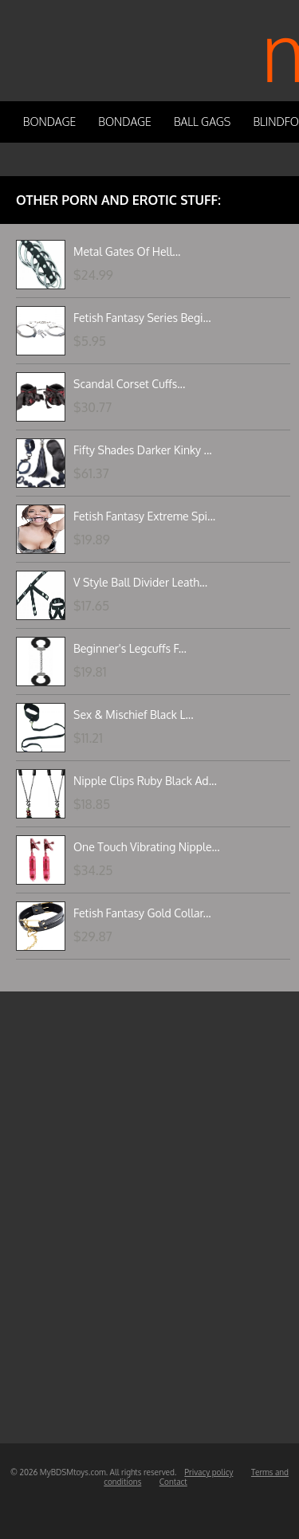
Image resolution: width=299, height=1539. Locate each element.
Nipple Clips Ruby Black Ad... (145, 780)
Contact (173, 1481)
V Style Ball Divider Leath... (140, 582)
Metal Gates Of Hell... (126, 251)
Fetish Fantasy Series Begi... (142, 317)
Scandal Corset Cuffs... (129, 384)
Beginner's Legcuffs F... (130, 648)
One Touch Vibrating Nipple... (146, 847)
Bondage (50, 121)
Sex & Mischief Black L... (133, 714)
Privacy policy (208, 1472)
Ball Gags (202, 121)
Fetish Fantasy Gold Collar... (142, 913)
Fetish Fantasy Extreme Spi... (144, 516)
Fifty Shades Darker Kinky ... (142, 450)
